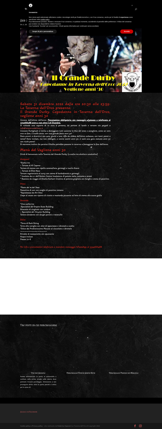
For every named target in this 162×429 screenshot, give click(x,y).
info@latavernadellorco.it (31, 128)
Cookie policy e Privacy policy (31, 426)
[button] (132, 5)
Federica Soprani (64, 426)
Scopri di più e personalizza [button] (42, 31)
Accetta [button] (127, 31)
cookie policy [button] (44, 19)
